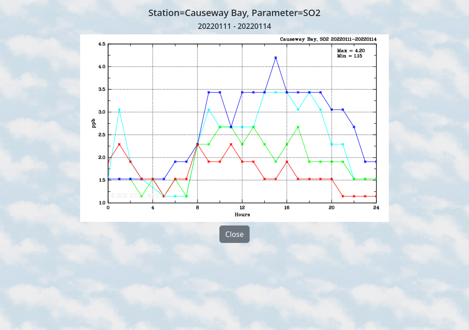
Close (234, 234)
